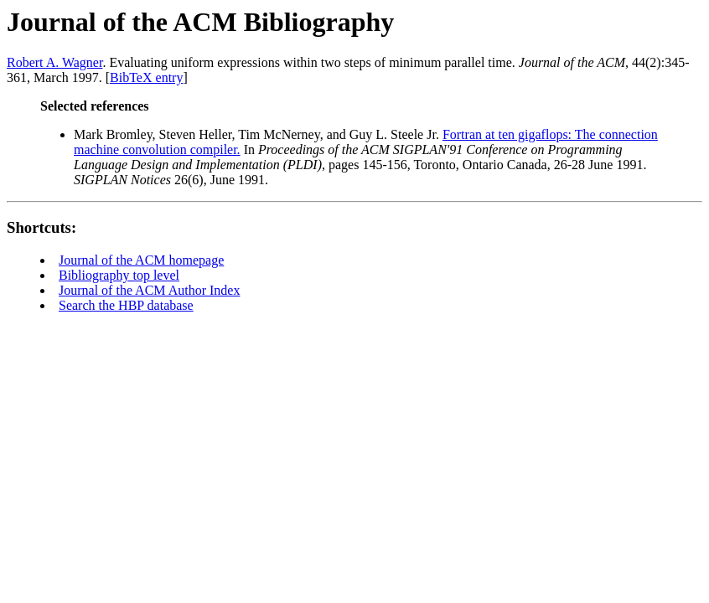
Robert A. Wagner (54, 62)
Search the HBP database (126, 305)
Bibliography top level (119, 275)
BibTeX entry (146, 77)
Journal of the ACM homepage (141, 260)
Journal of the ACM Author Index (149, 290)
